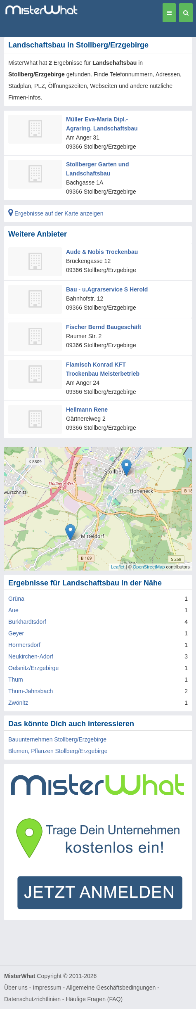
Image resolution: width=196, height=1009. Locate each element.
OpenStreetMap (149, 566)
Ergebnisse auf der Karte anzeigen (55, 213)
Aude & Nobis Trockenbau (102, 252)
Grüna (16, 598)
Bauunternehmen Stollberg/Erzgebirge (57, 739)
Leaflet (118, 566)
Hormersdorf (24, 645)
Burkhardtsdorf (27, 621)
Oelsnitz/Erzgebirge (33, 668)
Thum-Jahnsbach (30, 691)
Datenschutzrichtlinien (32, 999)
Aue (13, 610)
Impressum (47, 987)
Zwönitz (18, 702)
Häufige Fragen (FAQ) (94, 999)
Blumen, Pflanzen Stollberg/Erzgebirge (57, 751)
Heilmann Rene (87, 409)
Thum (15, 679)
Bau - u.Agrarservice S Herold (107, 289)
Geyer (16, 633)
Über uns (16, 987)
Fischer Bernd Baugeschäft (103, 327)
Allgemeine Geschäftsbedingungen (111, 987)
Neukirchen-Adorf (30, 656)
